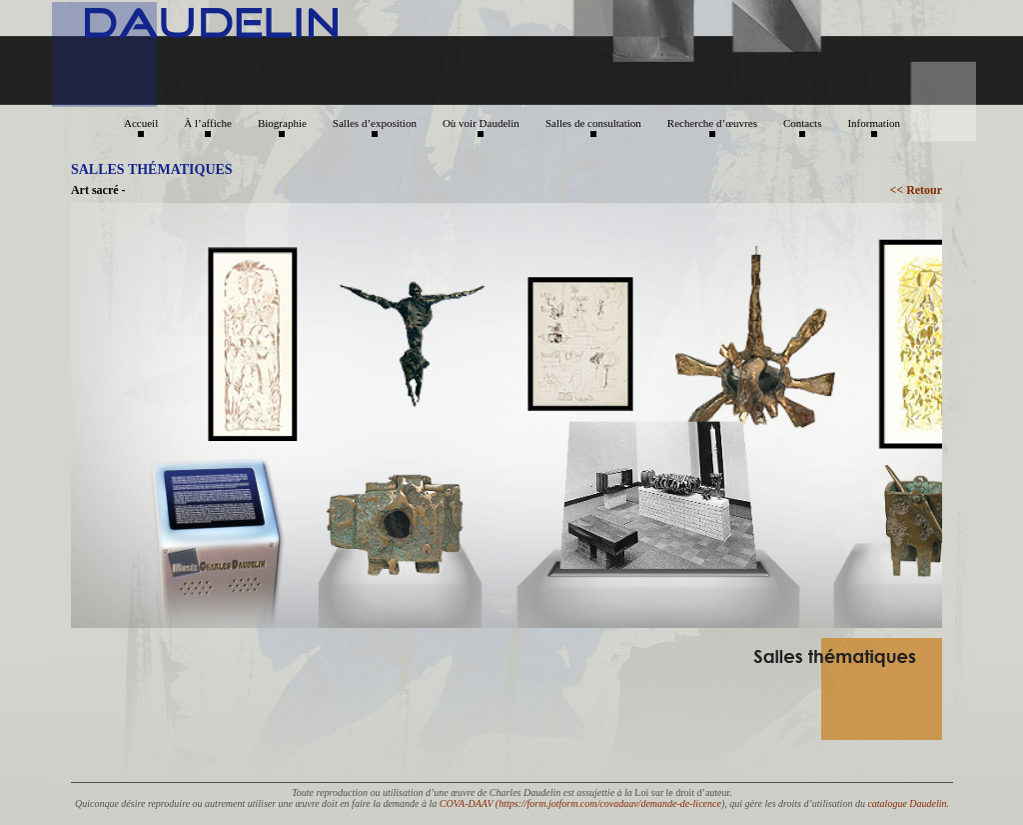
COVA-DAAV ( (469, 803)
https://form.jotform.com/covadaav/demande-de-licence (610, 803)
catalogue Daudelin (906, 803)
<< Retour (915, 190)
